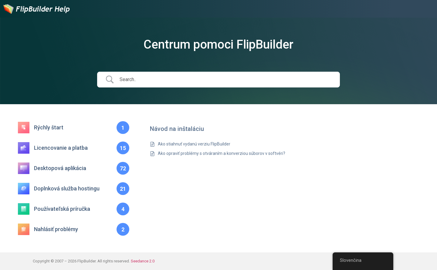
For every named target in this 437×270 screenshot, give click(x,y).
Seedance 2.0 (142, 261)
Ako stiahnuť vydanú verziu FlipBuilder (194, 144)
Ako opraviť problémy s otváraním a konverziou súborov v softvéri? (221, 153)
